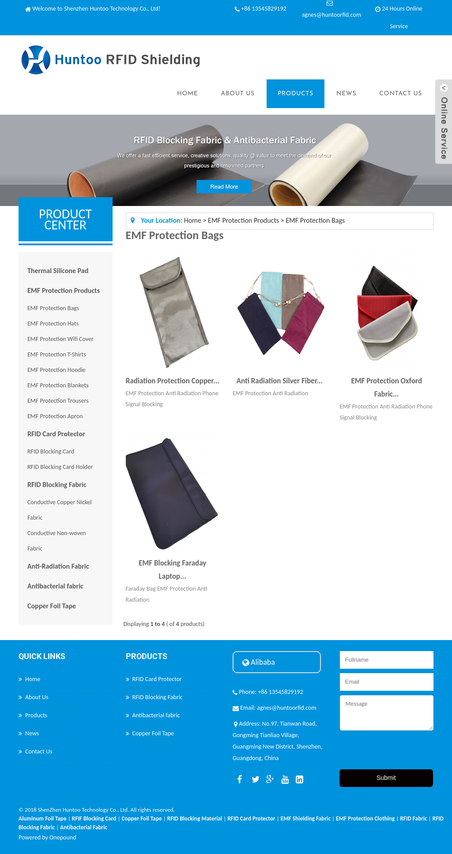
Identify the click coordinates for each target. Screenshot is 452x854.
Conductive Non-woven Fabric (56, 540)
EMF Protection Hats (53, 323)
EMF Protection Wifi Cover (60, 339)
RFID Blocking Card (50, 451)
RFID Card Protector (56, 434)
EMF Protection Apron (55, 416)
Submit (386, 777)
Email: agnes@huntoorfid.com (274, 708)
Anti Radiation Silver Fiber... (280, 381)
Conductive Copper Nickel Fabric (59, 509)
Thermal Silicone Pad (57, 270)
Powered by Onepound (47, 837)
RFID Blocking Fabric (57, 484)
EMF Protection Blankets (58, 385)
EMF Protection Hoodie (56, 370)
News (346, 93)
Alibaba (258, 662)
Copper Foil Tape (51, 606)
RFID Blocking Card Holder (60, 467)
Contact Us (400, 93)
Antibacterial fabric (55, 586)
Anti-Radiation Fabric (58, 566)
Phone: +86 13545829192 (268, 692)
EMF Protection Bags (53, 308)
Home (187, 93)
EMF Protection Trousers (58, 401)
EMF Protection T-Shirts (56, 354)
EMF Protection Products (63, 290)
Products (295, 93)
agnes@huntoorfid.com (331, 15)
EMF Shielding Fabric (306, 818)
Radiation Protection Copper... (172, 381)
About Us (237, 93)
